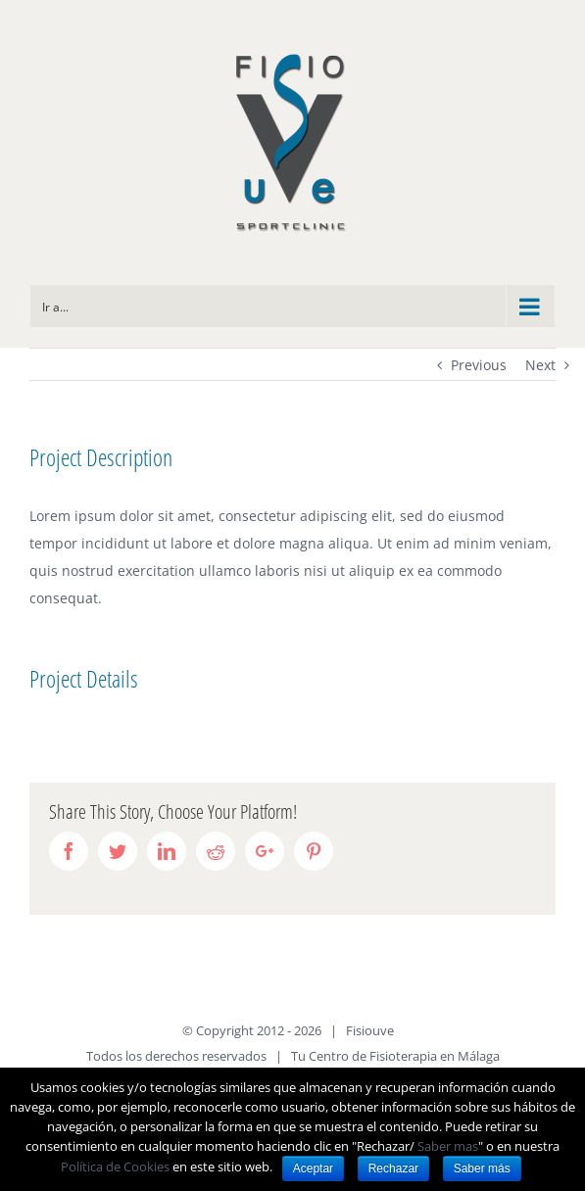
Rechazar (393, 1168)
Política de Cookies (115, 1166)
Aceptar (313, 1168)
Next (540, 365)
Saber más (482, 1168)
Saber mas (447, 1146)
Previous (479, 365)
